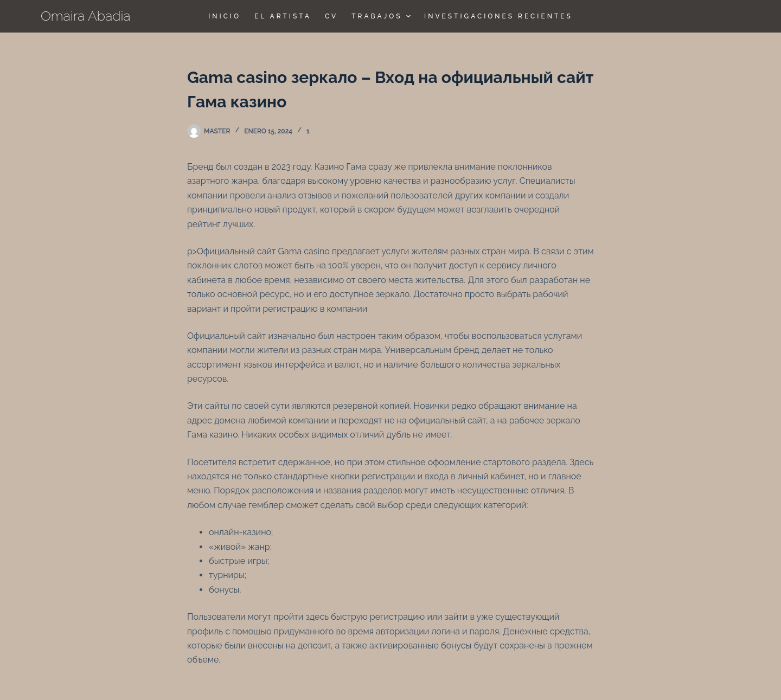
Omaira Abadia (86, 16)
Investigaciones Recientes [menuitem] (498, 16)
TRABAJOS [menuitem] (382, 16)
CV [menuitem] (331, 16)
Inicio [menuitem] (224, 16)
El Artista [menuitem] (282, 16)
